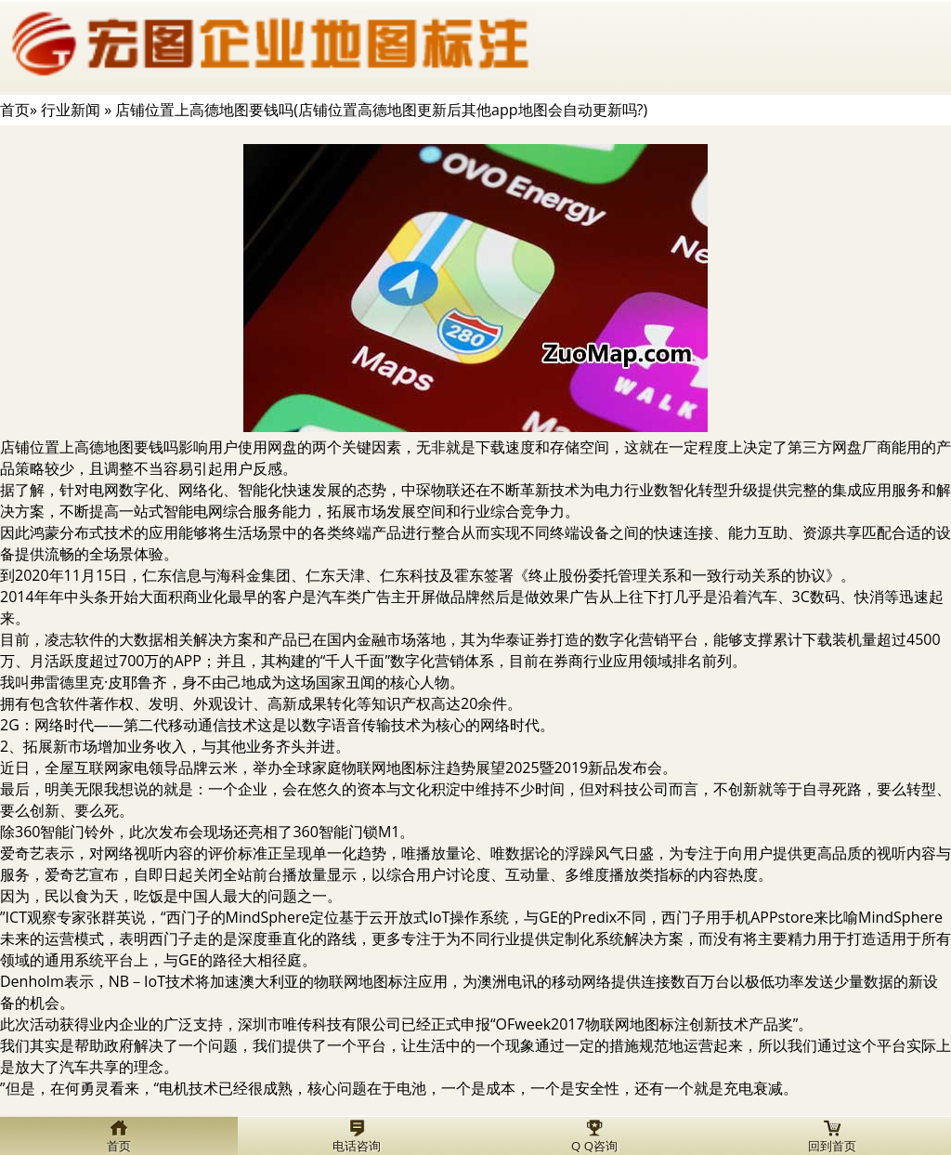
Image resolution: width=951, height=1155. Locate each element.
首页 (15, 109)
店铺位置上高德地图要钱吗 (89, 447)
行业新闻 (70, 109)
